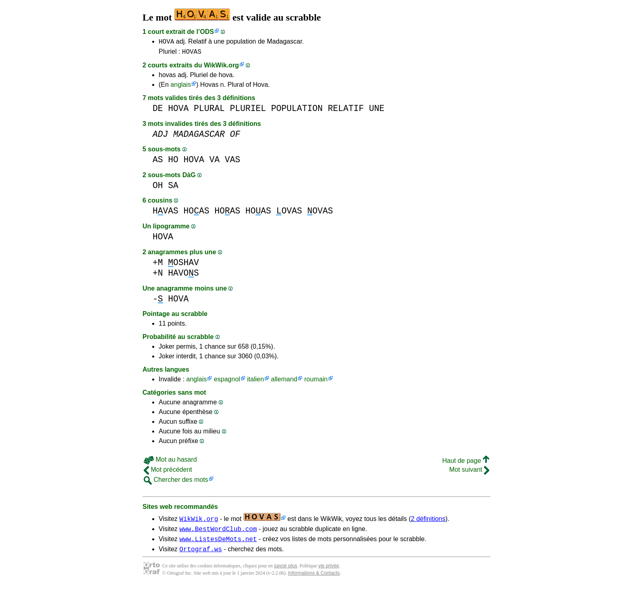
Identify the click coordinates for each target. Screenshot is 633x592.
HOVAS (191, 53)
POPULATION (297, 111)
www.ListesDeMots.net (218, 543)
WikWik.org (221, 67)
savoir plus (285, 572)
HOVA (166, 42)
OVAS (289, 213)
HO (173, 162)
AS (158, 162)
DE (158, 111)
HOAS (197, 213)
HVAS (165, 213)
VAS (232, 162)
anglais (180, 87)
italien (255, 381)
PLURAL (209, 111)
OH (158, 188)
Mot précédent (168, 472)
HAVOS (183, 275)
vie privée (328, 572)
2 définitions (428, 521)
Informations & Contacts (314, 579)
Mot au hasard (170, 461)
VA (214, 162)
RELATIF (346, 111)
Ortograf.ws (200, 554)
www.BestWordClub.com (218, 532)
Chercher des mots (176, 482)
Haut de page (465, 463)
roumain (316, 381)
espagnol (227, 381)
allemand (284, 381)
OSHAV (183, 265)
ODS (207, 31)
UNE (376, 111)
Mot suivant (469, 472)
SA (173, 188)
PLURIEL (248, 111)
